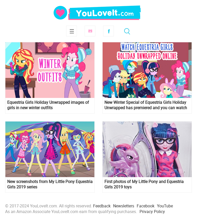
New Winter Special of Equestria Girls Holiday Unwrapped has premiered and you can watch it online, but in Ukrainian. (145, 105)
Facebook (108, 31)
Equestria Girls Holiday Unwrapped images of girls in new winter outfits (48, 105)
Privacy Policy (152, 211)
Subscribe (90, 31)
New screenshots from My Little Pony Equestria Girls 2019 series (50, 184)
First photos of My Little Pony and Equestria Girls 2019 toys (144, 184)
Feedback (102, 206)
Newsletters (123, 206)
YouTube (165, 206)
